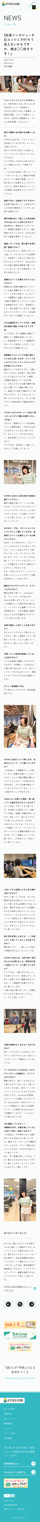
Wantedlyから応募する (15, 1472)
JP (6, 1495)
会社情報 (8, 1438)
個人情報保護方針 (11, 1505)
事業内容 (8, 1413)
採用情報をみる (11, 1463)
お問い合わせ (9, 1500)
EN (12, 1495)
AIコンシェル (9, 1418)
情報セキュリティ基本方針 (14, 1509)
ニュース (8, 1428)
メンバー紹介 (10, 1433)
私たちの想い (10, 1408)
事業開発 (8, 1423)
